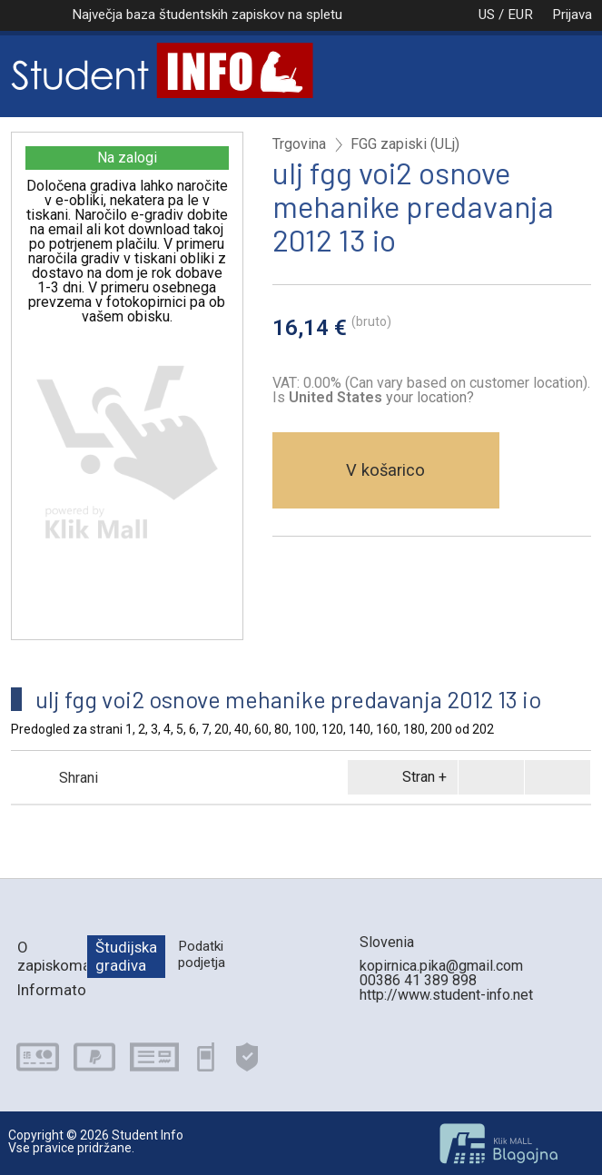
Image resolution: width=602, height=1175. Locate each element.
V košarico (385, 469)
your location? (381, 397)
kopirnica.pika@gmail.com (441, 965)
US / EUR (486, 14)
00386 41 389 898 (418, 980)
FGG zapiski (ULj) (404, 144)
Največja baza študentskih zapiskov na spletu (207, 14)
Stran (399, 777)
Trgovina (299, 144)
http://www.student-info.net (446, 994)
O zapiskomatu (52, 955)
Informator (52, 990)
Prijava (572, 14)
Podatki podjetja (201, 954)
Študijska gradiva (126, 955)
